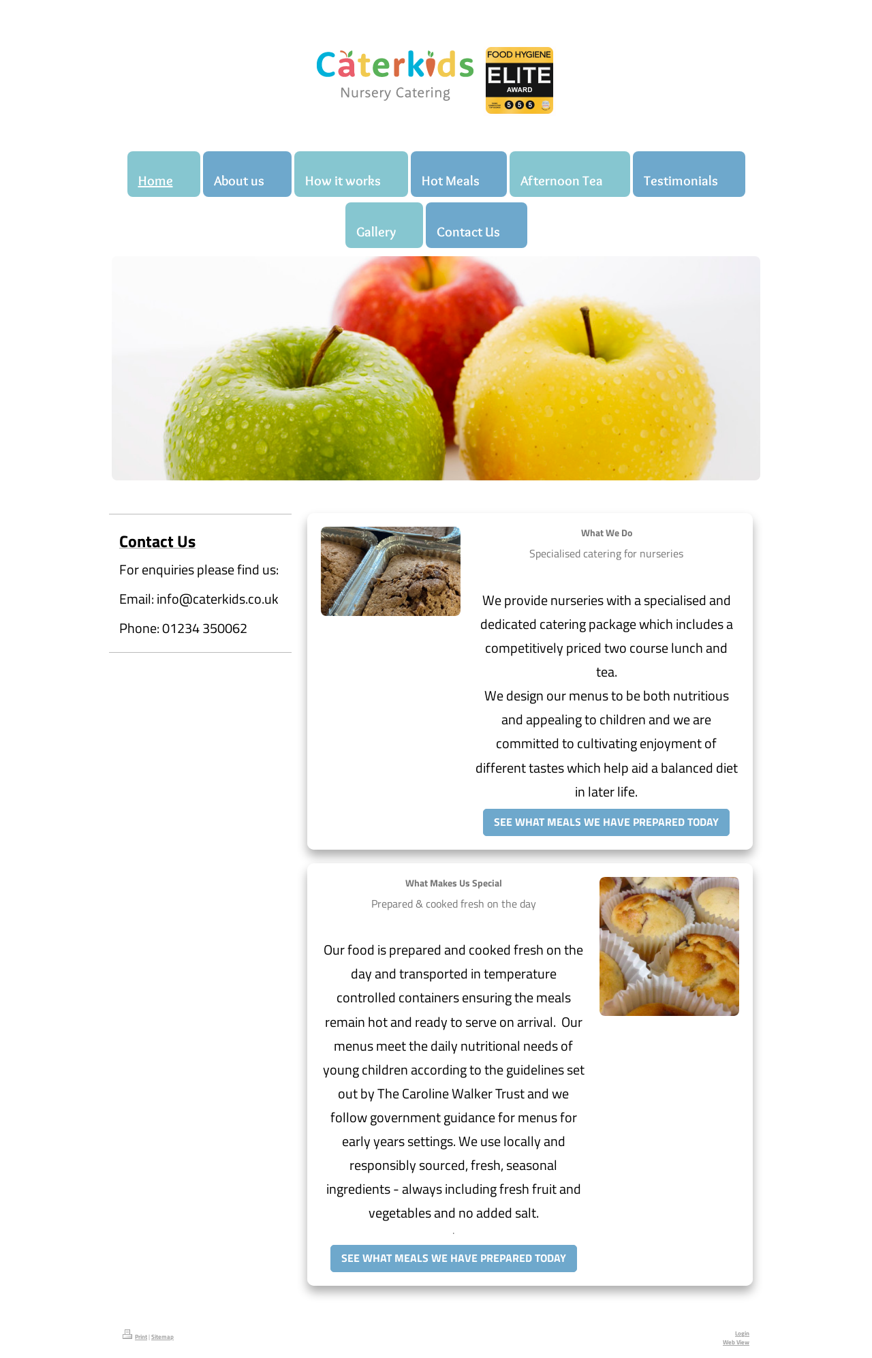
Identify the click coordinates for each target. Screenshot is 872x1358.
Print (135, 1337)
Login (742, 1333)
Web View (736, 1342)
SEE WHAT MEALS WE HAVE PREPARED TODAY (606, 822)
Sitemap (162, 1337)
